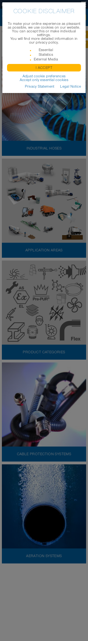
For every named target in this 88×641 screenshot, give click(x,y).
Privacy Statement (39, 86)
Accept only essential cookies (44, 80)
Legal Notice (70, 86)
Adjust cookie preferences (44, 76)
